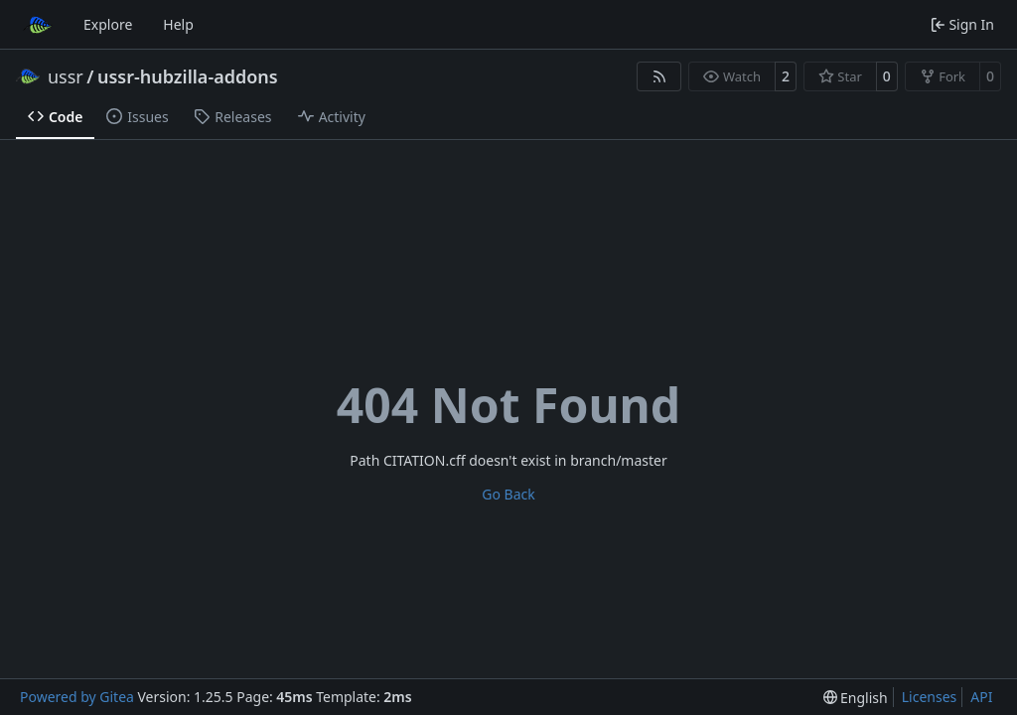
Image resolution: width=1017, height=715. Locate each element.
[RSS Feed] (659, 76)
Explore (107, 24)
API (981, 696)
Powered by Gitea (77, 696)
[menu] (855, 697)
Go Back (508, 494)
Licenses (929, 696)
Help (178, 24)
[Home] (38, 25)
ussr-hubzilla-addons (187, 76)
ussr (65, 76)
